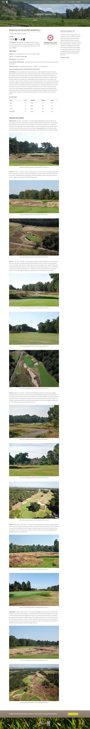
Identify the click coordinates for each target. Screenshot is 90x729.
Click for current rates (22, 56)
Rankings (26, 2)
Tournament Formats (39, 2)
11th (13, 39)
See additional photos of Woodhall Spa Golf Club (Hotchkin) (26, 69)
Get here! (16, 66)
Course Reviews (16, 2)
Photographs (53, 2)
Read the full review (64, 57)
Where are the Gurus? (73, 714)
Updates (62, 2)
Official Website (20, 62)
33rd (21, 39)
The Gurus (71, 2)
